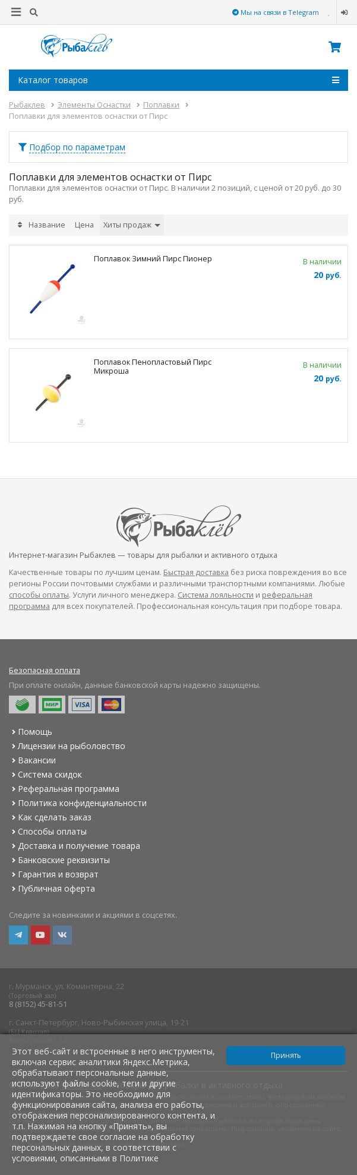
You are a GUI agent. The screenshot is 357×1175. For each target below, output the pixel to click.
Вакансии (32, 760)
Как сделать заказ (50, 817)
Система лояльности (216, 595)
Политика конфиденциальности (78, 802)
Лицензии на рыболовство (67, 745)
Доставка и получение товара (74, 845)
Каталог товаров (178, 80)
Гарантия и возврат (54, 874)
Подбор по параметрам (77, 147)
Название (47, 225)
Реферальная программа (64, 788)
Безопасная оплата (44, 670)
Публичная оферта (52, 888)
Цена (84, 225)
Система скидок (45, 774)
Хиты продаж (131, 225)
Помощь (30, 731)
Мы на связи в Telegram (275, 12)
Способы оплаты (48, 831)
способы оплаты (39, 595)
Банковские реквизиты (59, 860)
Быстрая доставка (196, 572)
